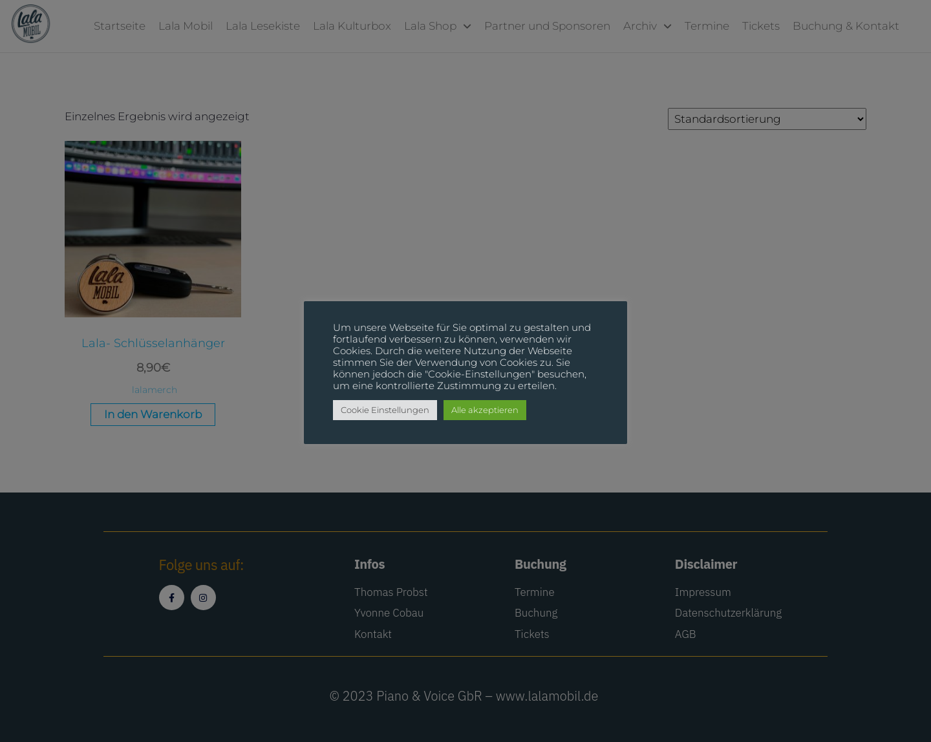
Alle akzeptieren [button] (485, 410)
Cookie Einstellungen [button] (385, 410)
